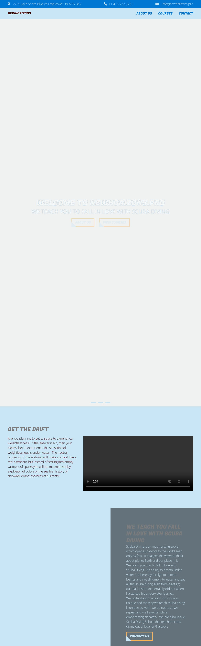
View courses (114, 222)
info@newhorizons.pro (177, 4)
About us (144, 13)
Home (125, 13)
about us (83, 222)
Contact (186, 13)
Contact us (43, 636)
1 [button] (93, 402)
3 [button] (107, 402)
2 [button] (100, 402)
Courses (165, 13)
